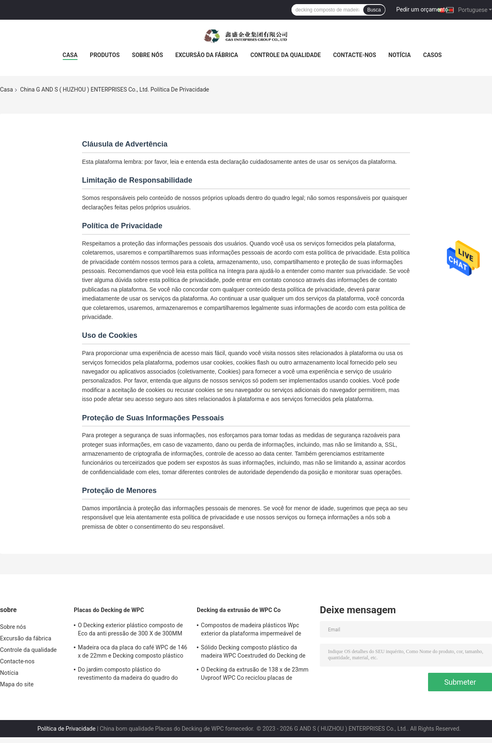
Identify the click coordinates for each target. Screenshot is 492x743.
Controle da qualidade (286, 55)
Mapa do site (17, 684)
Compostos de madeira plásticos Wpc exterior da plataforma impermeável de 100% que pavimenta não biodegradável (252, 630)
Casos (432, 55)
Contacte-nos (354, 55)
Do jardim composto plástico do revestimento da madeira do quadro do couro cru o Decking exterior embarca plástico (128, 674)
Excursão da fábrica (206, 55)
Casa (70, 55)
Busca (374, 10)
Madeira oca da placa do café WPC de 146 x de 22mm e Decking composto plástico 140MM (132, 652)
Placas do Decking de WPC (109, 610)
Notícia (399, 55)
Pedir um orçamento (422, 9)
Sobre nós (147, 55)
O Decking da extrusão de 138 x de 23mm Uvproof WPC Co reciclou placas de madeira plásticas (254, 674)
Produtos (105, 55)
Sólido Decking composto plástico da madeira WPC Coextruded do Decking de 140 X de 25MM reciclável (253, 652)
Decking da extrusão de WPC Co (239, 610)
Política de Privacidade (66, 728)
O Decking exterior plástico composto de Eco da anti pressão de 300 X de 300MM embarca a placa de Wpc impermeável (130, 630)
